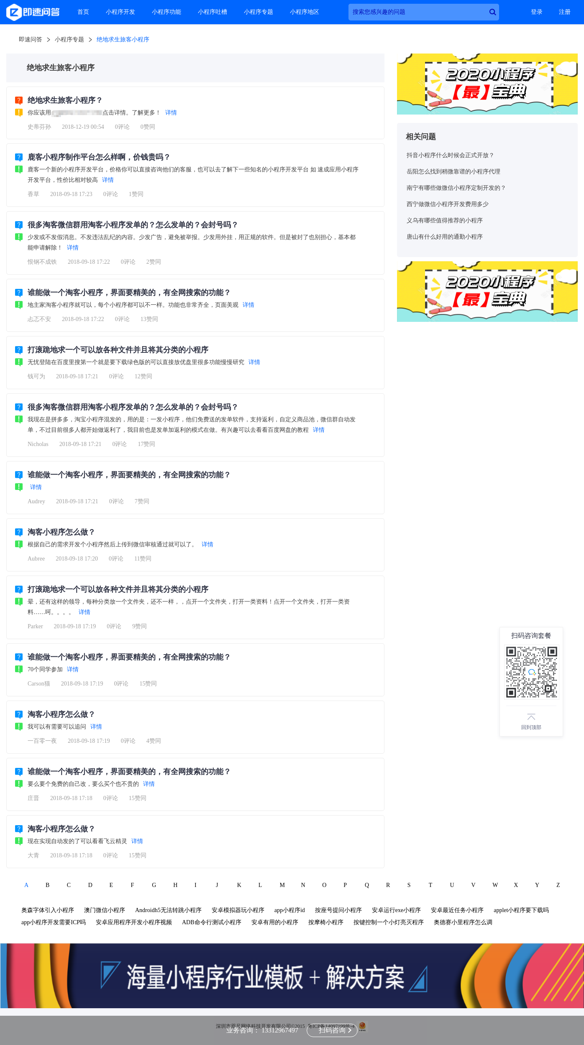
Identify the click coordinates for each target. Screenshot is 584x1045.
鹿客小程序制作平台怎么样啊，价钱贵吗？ (99, 157)
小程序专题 (258, 12)
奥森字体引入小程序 (47, 910)
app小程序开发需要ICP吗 (53, 922)
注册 (565, 12)
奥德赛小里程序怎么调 (463, 922)
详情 (171, 113)
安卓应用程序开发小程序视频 (134, 922)
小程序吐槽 (212, 12)
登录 (537, 12)
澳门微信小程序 (104, 910)
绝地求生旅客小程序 (123, 39)
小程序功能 (166, 12)
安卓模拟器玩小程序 (238, 910)
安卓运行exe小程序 (396, 910)
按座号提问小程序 (338, 910)
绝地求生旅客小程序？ (65, 100)
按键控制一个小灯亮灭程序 (388, 922)
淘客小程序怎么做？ (61, 532)
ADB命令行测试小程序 (211, 922)
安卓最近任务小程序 (457, 910)
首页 (83, 12)
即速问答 (30, 39)
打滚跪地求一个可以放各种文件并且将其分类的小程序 (118, 350)
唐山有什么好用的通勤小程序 (445, 237)
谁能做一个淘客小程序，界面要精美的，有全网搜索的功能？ (129, 292)
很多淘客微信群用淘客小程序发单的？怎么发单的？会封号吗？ (133, 225)
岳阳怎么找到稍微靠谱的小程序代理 (453, 171)
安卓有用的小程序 (274, 922)
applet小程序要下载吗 (521, 910)
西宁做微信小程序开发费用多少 (448, 204)
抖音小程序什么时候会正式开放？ (450, 155)
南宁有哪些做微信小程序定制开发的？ (456, 188)
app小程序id (289, 910)
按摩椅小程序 (325, 922)
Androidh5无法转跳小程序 (168, 910)
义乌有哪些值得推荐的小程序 (445, 220)
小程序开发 (120, 12)
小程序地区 (304, 12)
